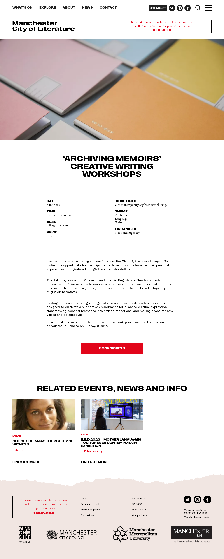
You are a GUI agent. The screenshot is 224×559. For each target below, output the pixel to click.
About (69, 7)
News (87, 7)
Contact (108, 7)
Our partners (139, 515)
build (206, 517)
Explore (47, 7)
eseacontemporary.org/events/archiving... (141, 205)
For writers (138, 498)
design (197, 517)
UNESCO (137, 504)
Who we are (139, 509)
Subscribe (162, 29)
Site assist (158, 8)
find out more (26, 461)
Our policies (87, 515)
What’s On (22, 7)
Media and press (90, 509)
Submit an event (90, 504)
